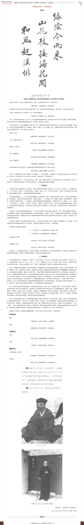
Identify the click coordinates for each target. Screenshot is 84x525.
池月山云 (31, 2)
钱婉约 (42, 10)
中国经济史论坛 (24, 2)
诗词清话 (37, 2)
